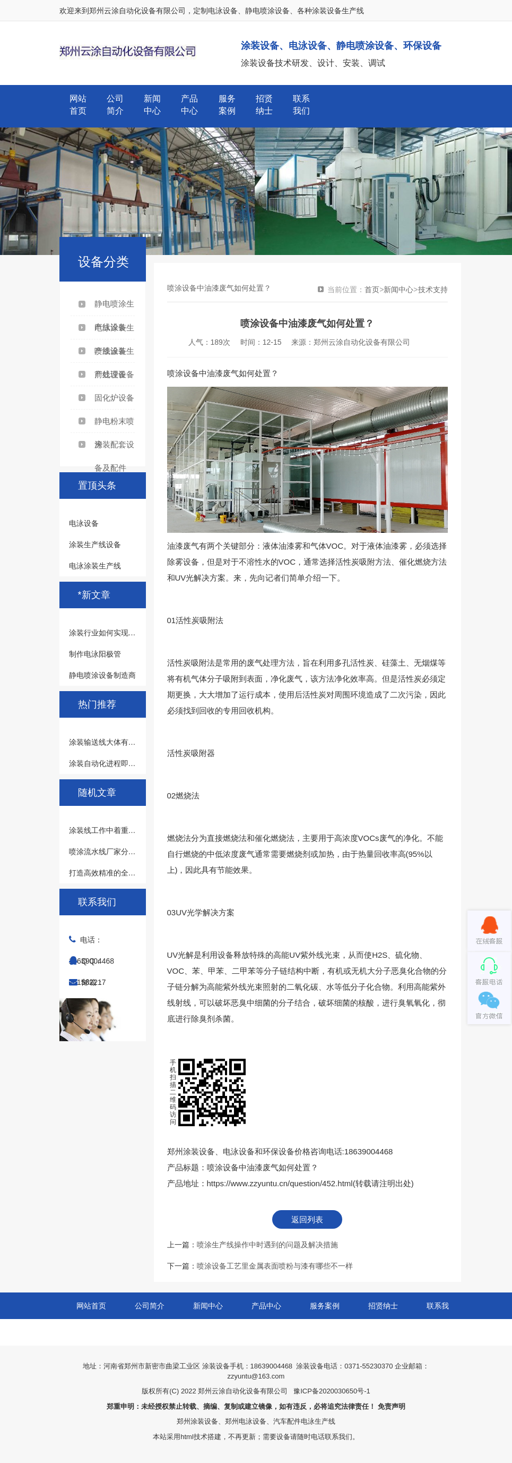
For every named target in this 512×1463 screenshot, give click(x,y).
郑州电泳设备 (245, 1421)
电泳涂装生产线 (95, 566)
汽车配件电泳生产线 (304, 1421)
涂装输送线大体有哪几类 (110, 742)
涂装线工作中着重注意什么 (113, 830)
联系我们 (301, 104)
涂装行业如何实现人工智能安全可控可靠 (136, 632)
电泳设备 (84, 523)
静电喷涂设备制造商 (102, 675)
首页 (372, 289)
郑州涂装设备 (197, 1421)
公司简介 (115, 104)
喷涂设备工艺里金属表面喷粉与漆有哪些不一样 (275, 1266)
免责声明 (391, 1406)
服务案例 (227, 104)
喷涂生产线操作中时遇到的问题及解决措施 (267, 1244)
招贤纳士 (264, 104)
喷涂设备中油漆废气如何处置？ (262, 1167)
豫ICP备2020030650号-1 (331, 1391)
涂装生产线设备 (95, 544)
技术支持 (433, 289)
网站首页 (78, 104)
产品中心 (189, 104)
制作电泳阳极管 (95, 654)
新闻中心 (152, 104)
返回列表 (307, 1219)
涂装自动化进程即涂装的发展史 (121, 763)
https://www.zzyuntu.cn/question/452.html (280, 1183)
